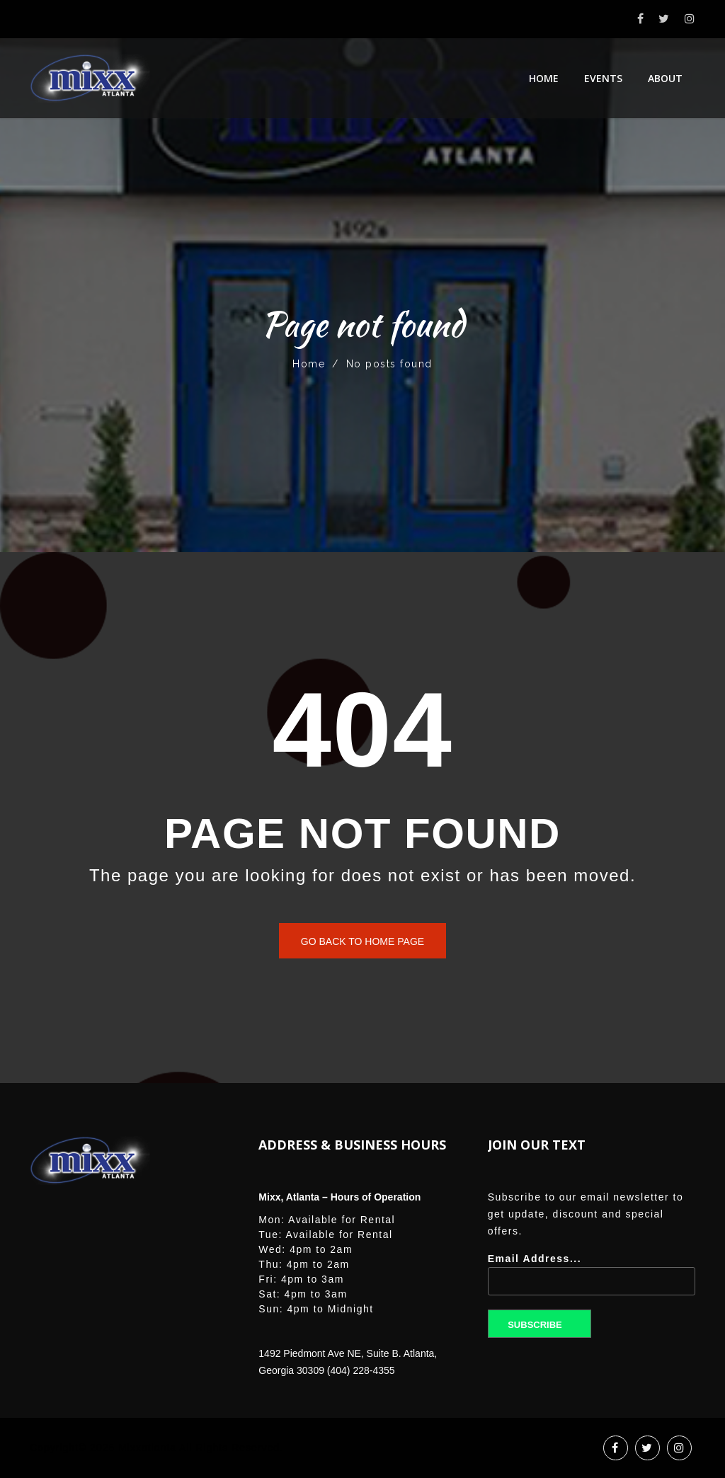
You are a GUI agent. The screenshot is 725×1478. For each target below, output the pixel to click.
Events (603, 78)
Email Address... (591, 1279)
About (665, 78)
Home (544, 78)
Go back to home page (362, 941)
